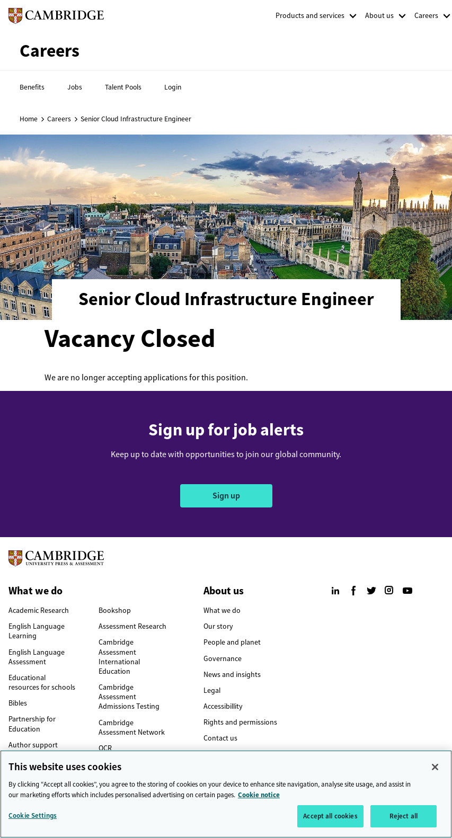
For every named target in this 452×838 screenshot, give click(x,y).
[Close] (435, 770)
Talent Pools (123, 87)
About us (379, 15)
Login (172, 87)
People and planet (232, 642)
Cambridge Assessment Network (132, 727)
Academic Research (38, 610)
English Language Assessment (36, 657)
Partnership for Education (32, 724)
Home (29, 118)
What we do (222, 610)
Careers (426, 15)
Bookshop (115, 610)
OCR (105, 748)
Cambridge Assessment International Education (119, 657)
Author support (33, 745)
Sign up (226, 496)
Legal (211, 690)
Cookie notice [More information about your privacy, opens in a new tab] (259, 798)
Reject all (403, 820)
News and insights (232, 674)
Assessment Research (132, 626)
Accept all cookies (330, 820)
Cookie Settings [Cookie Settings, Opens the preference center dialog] (32, 819)
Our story (218, 626)
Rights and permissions (240, 722)
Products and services (310, 15)
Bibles (17, 703)
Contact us (220, 738)
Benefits (32, 87)
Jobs (74, 87)
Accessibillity (223, 706)
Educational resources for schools (41, 682)
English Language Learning (36, 631)
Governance (222, 658)
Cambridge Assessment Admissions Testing (129, 697)
